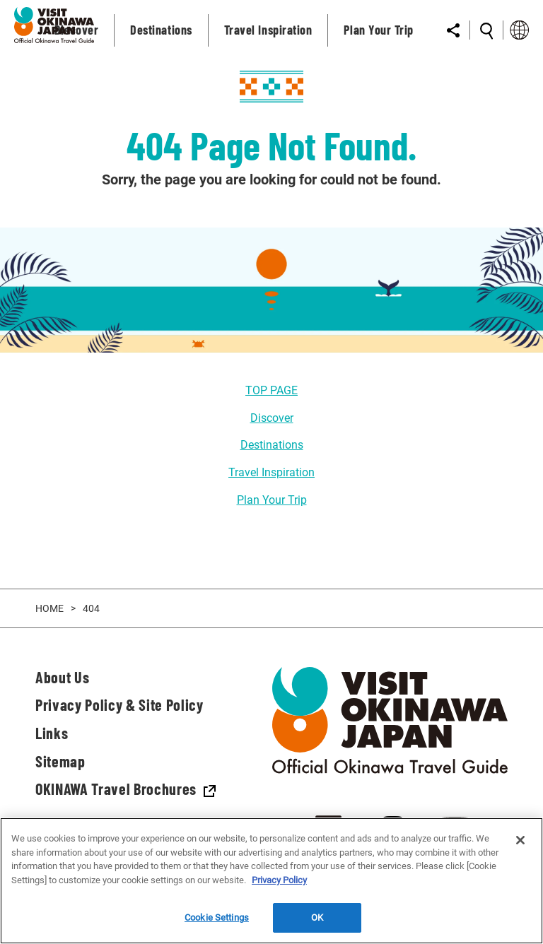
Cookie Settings (217, 917)
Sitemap (60, 761)
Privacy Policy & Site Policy (119, 704)
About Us (62, 677)
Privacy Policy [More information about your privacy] (279, 880)
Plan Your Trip (272, 500)
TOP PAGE (271, 390)
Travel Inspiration (271, 472)
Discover (271, 418)
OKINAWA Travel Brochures (125, 788)
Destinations (271, 445)
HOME (49, 608)
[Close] (520, 840)
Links (51, 733)
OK (317, 917)
